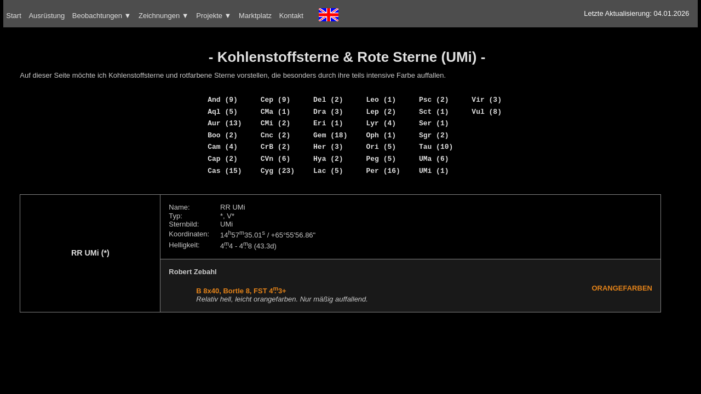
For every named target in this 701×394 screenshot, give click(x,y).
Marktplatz (255, 15)
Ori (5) (381, 147)
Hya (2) (328, 159)
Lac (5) (328, 171)
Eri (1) (328, 123)
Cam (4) (223, 147)
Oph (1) (381, 135)
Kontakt (291, 15)
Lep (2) (381, 112)
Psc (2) (434, 100)
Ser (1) (434, 123)
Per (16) (383, 171)
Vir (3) (487, 100)
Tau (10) (436, 147)
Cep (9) (276, 100)
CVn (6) (276, 159)
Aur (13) (225, 123)
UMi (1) (434, 171)
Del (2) (328, 100)
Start (13, 15)
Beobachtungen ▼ (101, 15)
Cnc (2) (276, 135)
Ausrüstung (46, 15)
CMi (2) (276, 123)
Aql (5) (223, 112)
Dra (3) (328, 112)
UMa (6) (434, 159)
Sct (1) (434, 112)
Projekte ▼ (213, 15)
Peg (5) (381, 159)
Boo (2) (223, 135)
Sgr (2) (434, 135)
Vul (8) (487, 112)
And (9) (223, 100)
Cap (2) (223, 159)
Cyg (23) (278, 171)
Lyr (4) (381, 123)
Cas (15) (225, 171)
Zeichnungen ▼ (164, 15)
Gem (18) (330, 135)
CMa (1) (276, 112)
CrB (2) (276, 147)
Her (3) (328, 147)
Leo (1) (381, 100)
